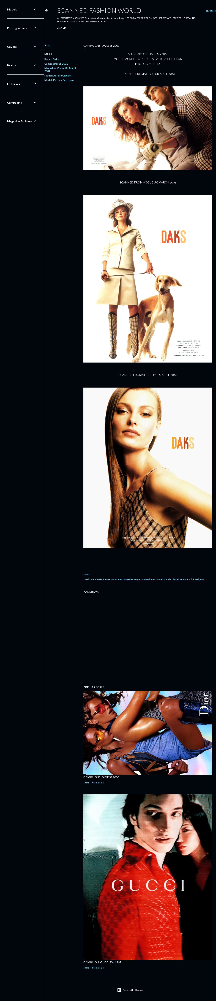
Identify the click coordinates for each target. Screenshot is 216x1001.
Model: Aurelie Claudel (57, 75)
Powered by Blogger (130, 990)
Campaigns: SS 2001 (56, 63)
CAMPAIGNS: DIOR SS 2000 (101, 777)
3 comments (98, 967)
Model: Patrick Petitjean (59, 79)
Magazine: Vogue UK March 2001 (140, 579)
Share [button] (47, 45)
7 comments (98, 782)
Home (62, 28)
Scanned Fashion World (99, 10)
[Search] (211, 10)
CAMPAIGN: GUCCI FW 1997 (102, 962)
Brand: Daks (51, 59)
